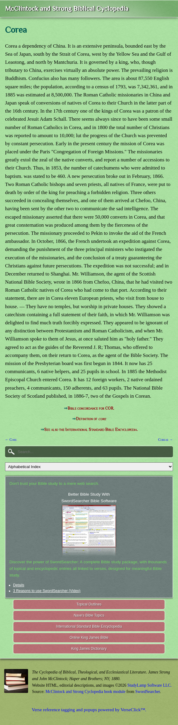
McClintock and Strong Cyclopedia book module (85, 691)
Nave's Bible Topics (89, 615)
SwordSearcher (147, 691)
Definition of (91, 419)
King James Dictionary (89, 649)
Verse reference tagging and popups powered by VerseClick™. (89, 709)
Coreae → (165, 440)
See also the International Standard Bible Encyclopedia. (91, 429)
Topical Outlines (89, 604)
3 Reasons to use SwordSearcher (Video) (47, 591)
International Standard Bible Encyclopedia (89, 626)
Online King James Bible (89, 637)
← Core (11, 440)
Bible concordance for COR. (90, 408)
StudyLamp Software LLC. (149, 685)
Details (18, 585)
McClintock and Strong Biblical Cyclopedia (66, 8)
